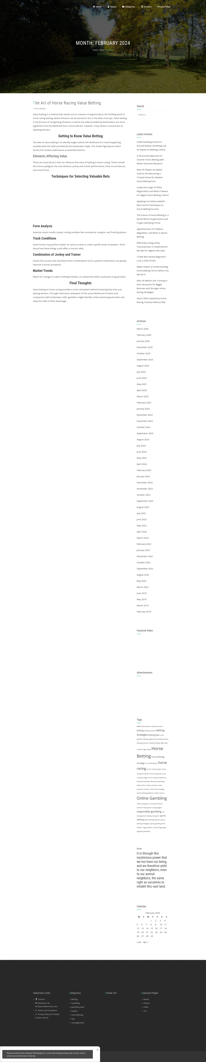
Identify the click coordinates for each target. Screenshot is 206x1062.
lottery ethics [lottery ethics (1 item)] (141, 785)
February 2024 (144, 470)
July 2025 (141, 371)
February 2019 (144, 611)
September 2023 (145, 500)
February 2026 (144, 334)
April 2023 (142, 531)
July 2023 (141, 513)
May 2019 (141, 599)
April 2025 (142, 390)
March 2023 (143, 537)
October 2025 (143, 353)
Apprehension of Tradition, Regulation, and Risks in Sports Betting (152, 232)
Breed (146, 999)
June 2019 (142, 593)
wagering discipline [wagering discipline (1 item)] (143, 831)
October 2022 (143, 562)
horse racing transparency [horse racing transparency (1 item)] (157, 778)
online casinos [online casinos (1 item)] (159, 793)
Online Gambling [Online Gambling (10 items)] (152, 798)
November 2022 (145, 556)
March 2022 (143, 587)
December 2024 (145, 414)
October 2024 (143, 427)
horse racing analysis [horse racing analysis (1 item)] (154, 769)
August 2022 (143, 574)
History (146, 1003)
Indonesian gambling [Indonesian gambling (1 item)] (157, 781)
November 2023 (145, 488)
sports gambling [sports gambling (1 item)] (155, 824)
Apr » (145, 942)
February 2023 (144, 544)
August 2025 (143, 365)
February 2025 (144, 402)
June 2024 (142, 451)
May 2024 (141, 457)
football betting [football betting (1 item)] (154, 743)
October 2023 (143, 494)
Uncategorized (77, 1022)
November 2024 (145, 421)
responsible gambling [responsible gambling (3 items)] (149, 811)
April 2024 (142, 464)
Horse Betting (39, 108)
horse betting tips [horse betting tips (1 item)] (151, 763)
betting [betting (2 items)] (140, 730)
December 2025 (145, 347)
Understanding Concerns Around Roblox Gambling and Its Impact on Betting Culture (151, 145)
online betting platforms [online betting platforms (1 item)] (145, 793)
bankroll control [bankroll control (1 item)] (157, 726)
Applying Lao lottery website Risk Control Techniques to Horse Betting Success (151, 205)
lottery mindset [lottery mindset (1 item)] (151, 785)
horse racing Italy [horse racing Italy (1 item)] (155, 774)
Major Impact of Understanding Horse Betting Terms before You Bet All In (153, 270)
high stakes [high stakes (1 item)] (147, 749)
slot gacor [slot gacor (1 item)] (155, 816)
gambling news (77, 1007)
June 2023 (142, 519)
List (144, 1011)
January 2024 (143, 476)
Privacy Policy (163, 6)
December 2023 (145, 482)
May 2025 (141, 384)
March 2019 (143, 605)
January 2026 (143, 341)
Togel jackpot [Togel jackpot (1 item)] (147, 827)
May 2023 (141, 525)
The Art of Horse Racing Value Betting (67, 102)
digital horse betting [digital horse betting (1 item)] (156, 739)
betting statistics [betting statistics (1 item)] (150, 731)
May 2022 (141, 580)
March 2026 (143, 328)
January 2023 (143, 550)
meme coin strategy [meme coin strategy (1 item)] (157, 789)
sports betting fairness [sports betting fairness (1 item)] (152, 820)
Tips (73, 1019)
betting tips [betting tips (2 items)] (154, 734)
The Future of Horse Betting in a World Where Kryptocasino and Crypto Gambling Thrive (153, 219)
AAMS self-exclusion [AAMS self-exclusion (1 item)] (144, 726)
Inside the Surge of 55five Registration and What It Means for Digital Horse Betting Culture (153, 191)
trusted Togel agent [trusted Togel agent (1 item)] (159, 827)
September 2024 (145, 433)
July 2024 (141, 445)
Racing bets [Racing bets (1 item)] (147, 808)
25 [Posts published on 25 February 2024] (165, 932)
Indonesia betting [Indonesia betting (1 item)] (143, 781)
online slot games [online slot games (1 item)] (143, 804)
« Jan (139, 942)
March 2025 (143, 396)
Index (145, 1007)
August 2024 (143, 439)
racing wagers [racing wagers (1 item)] (157, 808)
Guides (74, 1011)
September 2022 (145, 568)
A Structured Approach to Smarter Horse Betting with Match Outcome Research (150, 159)
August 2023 (143, 507)
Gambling (75, 1003)
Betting (74, 999)
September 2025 (145, 359)
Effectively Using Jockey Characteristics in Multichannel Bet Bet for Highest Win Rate (152, 246)
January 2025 (143, 408)
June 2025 (142, 377)
